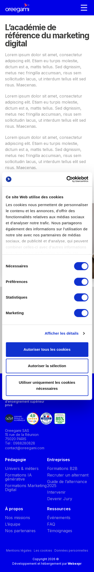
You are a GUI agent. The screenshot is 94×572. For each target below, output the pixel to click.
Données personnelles (71, 550)
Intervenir (56, 492)
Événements (58, 517)
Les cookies (43, 550)
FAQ (51, 524)
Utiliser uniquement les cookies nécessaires (47, 385)
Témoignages (59, 530)
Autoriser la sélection (47, 366)
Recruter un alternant (67, 475)
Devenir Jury (59, 498)
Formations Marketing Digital (26, 487)
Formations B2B (62, 468)
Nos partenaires (20, 530)
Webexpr (75, 563)
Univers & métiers (22, 468)
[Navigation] (84, 8)
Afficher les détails (61, 333)
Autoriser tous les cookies (47, 349)
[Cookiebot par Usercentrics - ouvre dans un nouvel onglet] (67, 179)
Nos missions (17, 517)
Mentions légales (19, 550)
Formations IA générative (18, 477)
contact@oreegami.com (24, 448)
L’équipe (12, 524)
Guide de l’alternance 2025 (67, 483)
